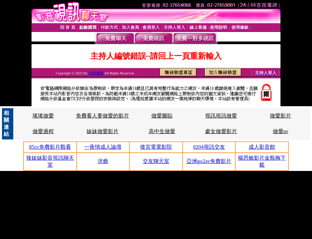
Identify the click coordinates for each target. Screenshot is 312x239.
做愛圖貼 (162, 116)
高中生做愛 (162, 131)
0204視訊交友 (209, 147)
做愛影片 (280, 116)
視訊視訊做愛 (221, 116)
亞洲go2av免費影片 (209, 161)
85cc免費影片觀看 (50, 147)
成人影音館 (262, 147)
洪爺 (103, 161)
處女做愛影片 (221, 131)
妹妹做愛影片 (102, 131)
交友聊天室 (156, 161)
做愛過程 (43, 131)
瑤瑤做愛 (43, 116)
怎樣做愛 (96, 73)
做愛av (280, 131)
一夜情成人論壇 (102, 147)
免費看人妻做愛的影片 (102, 116)
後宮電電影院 (156, 147)
